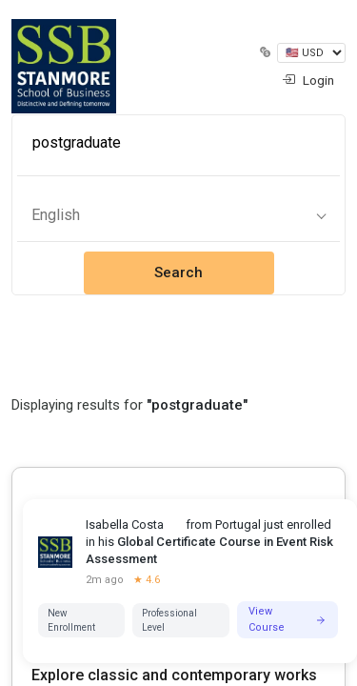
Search (178, 272)
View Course (287, 619)
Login (308, 80)
